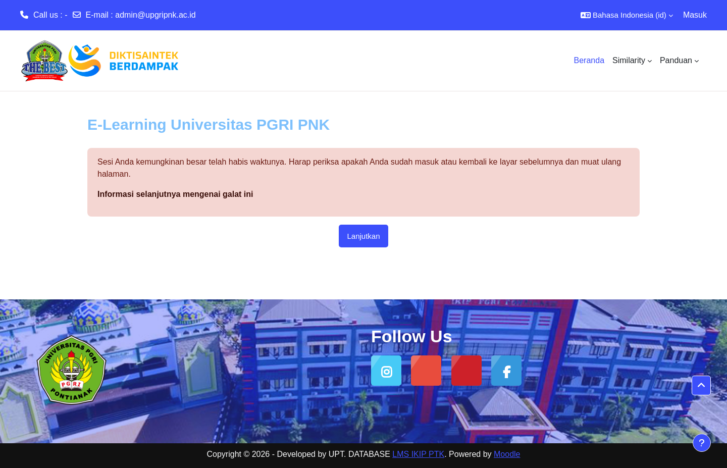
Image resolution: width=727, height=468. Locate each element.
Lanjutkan (363, 236)
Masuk (695, 15)
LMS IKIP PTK (418, 454)
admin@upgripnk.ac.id (155, 15)
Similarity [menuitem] (628, 60)
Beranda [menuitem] (589, 60)
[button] (627, 15)
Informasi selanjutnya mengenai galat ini (175, 194)
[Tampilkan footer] (702, 443)
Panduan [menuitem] (676, 60)
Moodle (507, 454)
